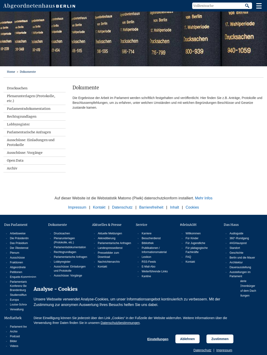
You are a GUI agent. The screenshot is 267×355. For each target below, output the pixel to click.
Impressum (224, 350)
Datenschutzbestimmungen (120, 323)
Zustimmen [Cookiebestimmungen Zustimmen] (220, 339)
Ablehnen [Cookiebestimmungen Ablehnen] (187, 339)
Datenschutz (203, 350)
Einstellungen (157, 339)
